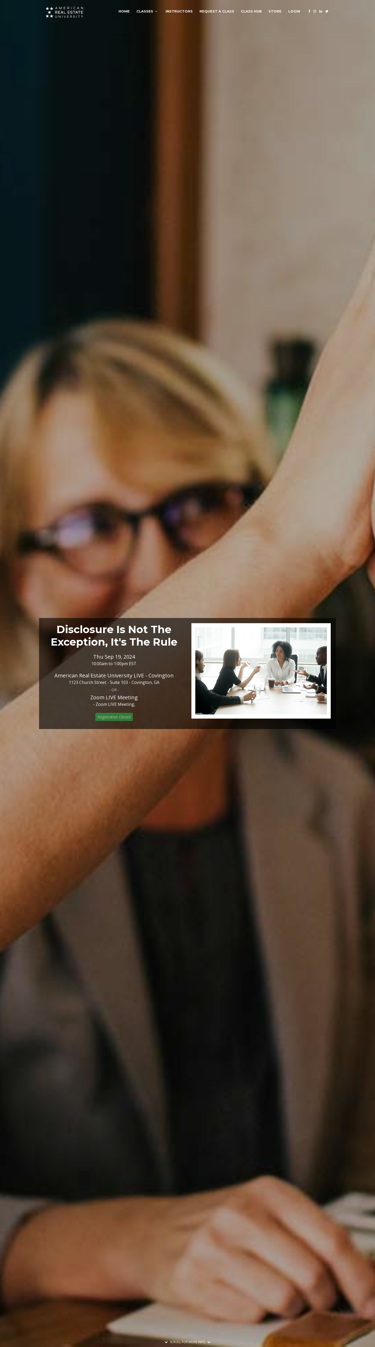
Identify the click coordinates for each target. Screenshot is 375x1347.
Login (294, 11)
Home (124, 11)
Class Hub (251, 11)
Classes (144, 11)
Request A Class (216, 11)
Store (275, 11)
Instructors (179, 11)
